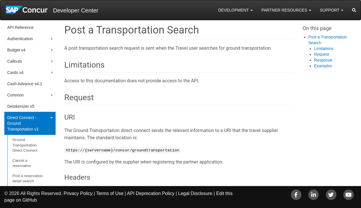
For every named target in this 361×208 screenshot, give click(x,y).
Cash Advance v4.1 (24, 83)
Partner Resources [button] (286, 10)
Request (321, 54)
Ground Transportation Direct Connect (24, 145)
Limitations (323, 48)
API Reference (20, 27)
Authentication (20, 38)
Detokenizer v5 (20, 106)
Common (15, 95)
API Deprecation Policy (151, 193)
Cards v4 (15, 72)
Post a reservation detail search (27, 178)
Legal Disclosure (195, 193)
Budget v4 (16, 50)
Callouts (14, 61)
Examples (323, 66)
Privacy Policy (78, 193)
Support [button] (331, 10)
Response (323, 60)
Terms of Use (109, 193)
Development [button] (235, 10)
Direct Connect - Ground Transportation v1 (23, 123)
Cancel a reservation (21, 163)
